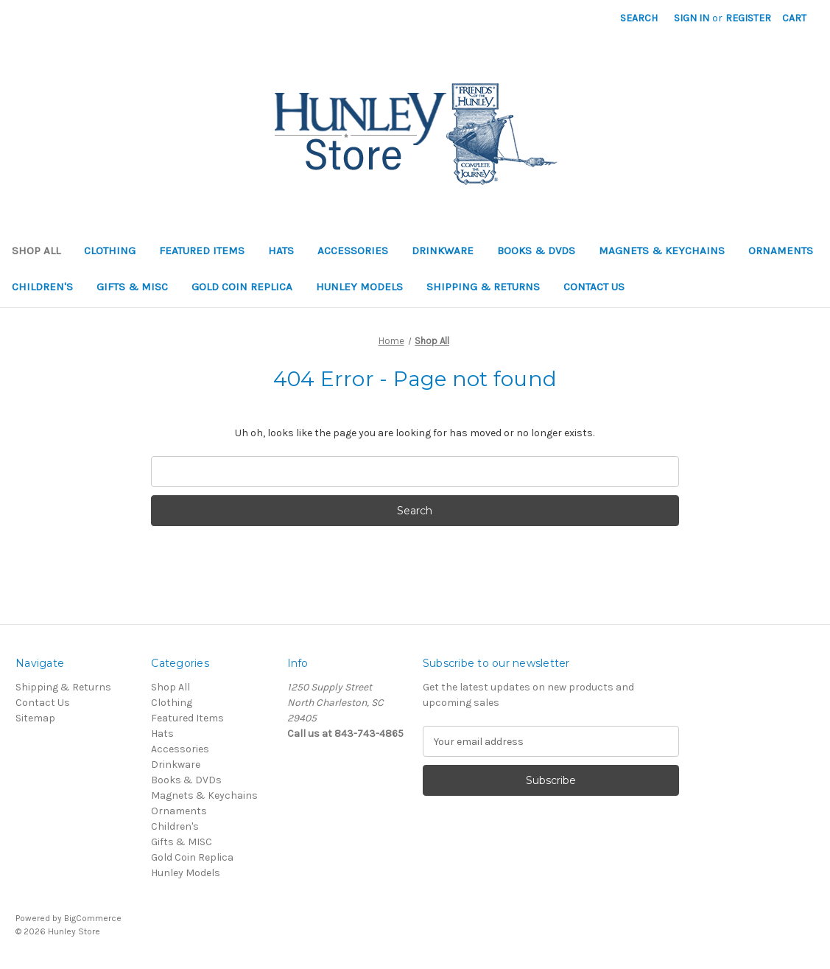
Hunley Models (359, 286)
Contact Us (594, 286)
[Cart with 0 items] (794, 18)
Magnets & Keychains (662, 250)
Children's (42, 286)
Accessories (352, 250)
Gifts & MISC (132, 286)
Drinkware (443, 250)
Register (748, 18)
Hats (281, 250)
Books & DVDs (536, 250)
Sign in (691, 18)
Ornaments (780, 250)
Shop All (36, 250)
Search (639, 18)
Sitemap (35, 718)
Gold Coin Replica (241, 286)
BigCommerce (93, 918)
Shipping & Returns (483, 286)
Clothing (110, 250)
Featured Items (202, 250)
